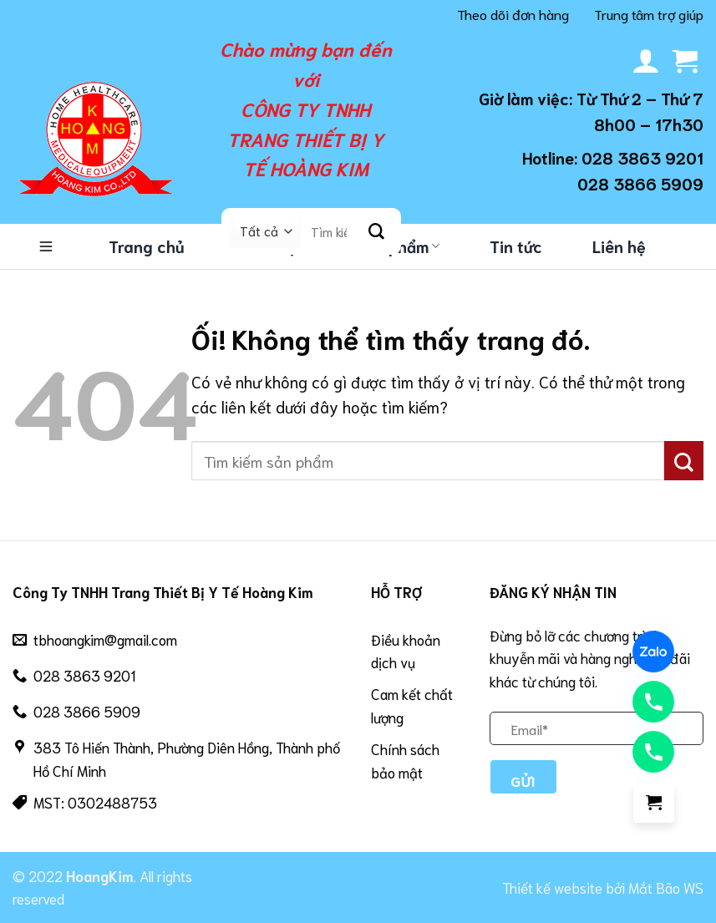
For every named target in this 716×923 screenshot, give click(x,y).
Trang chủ (147, 246)
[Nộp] (377, 231)
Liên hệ (619, 246)
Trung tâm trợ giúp (648, 13)
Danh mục (46, 246)
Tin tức (516, 246)
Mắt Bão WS (665, 887)
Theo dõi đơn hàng (513, 13)
